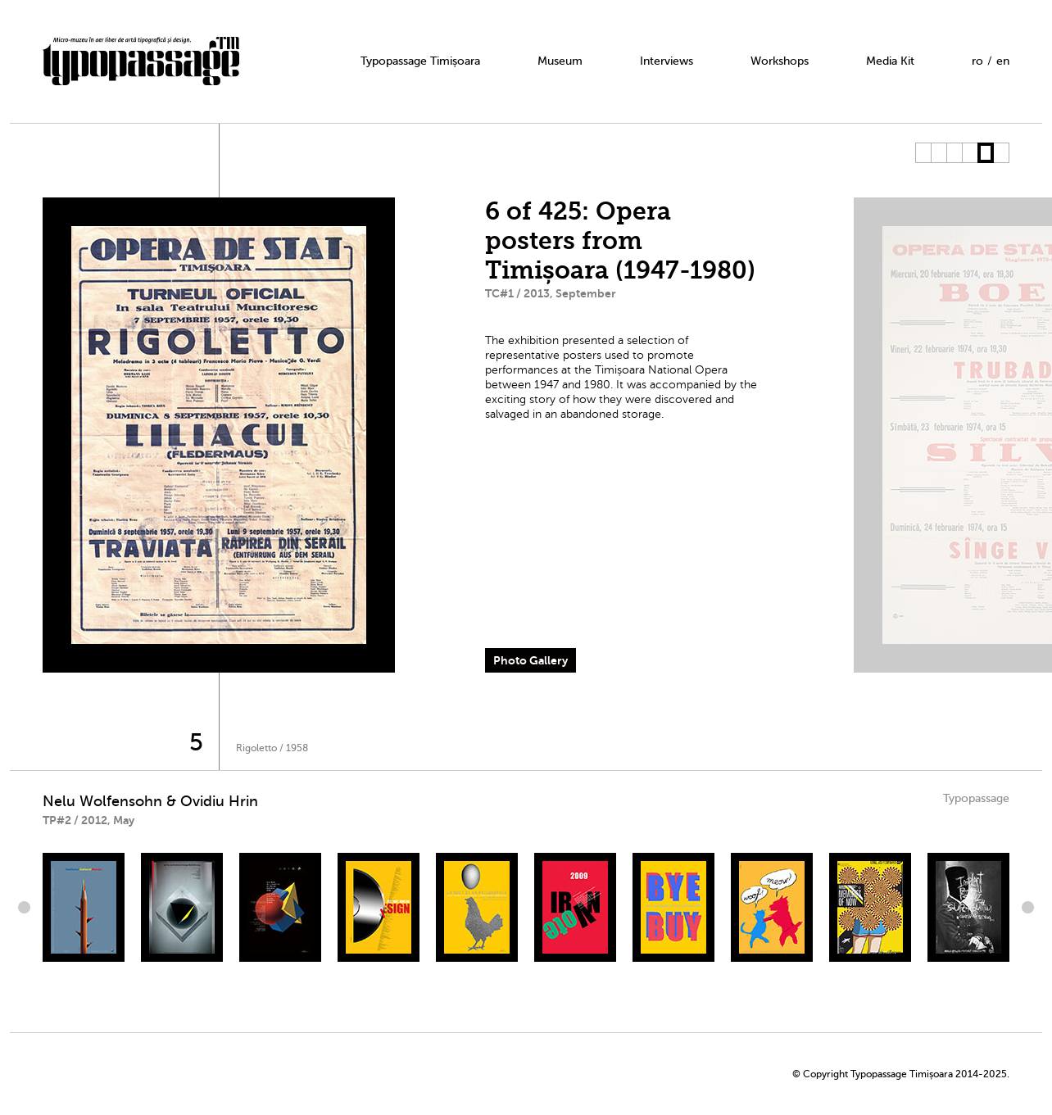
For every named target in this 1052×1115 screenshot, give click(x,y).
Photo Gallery (530, 660)
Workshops (779, 61)
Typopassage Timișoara (420, 61)
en (1002, 61)
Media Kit (890, 61)
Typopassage (976, 798)
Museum (560, 61)
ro (977, 61)
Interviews (666, 61)
